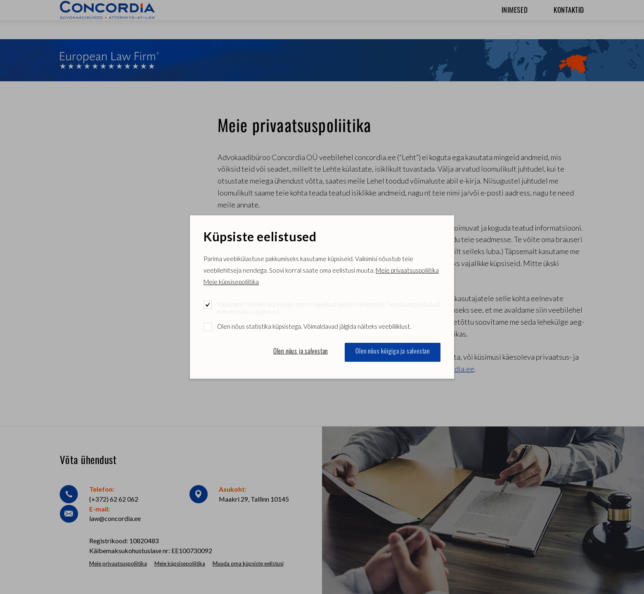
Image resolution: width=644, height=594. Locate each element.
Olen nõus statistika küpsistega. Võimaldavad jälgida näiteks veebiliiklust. (314, 326)
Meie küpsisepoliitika (231, 281)
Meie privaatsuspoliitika (407, 270)
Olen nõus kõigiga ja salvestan (392, 352)
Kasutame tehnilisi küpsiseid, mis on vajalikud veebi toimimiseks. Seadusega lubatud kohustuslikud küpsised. (328, 307)
